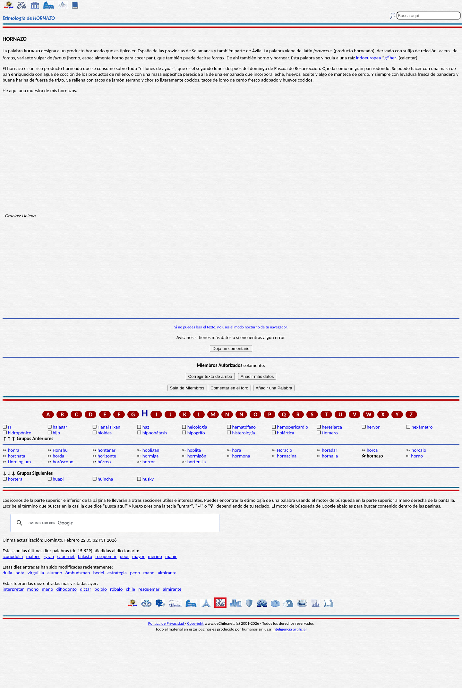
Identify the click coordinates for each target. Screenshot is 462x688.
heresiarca (332, 427)
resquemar (105, 556)
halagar (60, 427)
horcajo (419, 450)
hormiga (150, 456)
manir (171, 556)
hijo (56, 433)
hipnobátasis (154, 433)
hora (236, 450)
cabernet (65, 556)
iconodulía (13, 556)
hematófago (244, 427)
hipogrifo (196, 433)
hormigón (196, 456)
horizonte (107, 456)
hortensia (196, 462)
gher (390, 58)
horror (148, 462)
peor (124, 556)
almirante (167, 573)
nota (19, 573)
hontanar (107, 450)
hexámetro (422, 427)
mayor (138, 556)
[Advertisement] (231, 268)
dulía (7, 573)
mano (149, 573)
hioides (105, 433)
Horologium (19, 462)
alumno (54, 573)
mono (32, 589)
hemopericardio (292, 427)
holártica (285, 433)
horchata (16, 456)
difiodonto (66, 589)
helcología (197, 427)
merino (155, 556)
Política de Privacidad (166, 623)
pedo (135, 573)
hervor (373, 427)
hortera (15, 479)
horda (58, 456)
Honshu (60, 450)
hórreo (104, 462)
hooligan (150, 450)
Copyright (195, 623)
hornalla (330, 456)
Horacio (284, 450)
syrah (49, 556)
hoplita (194, 450)
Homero (330, 433)
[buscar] (114, 523)
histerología (243, 433)
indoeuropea (368, 58)
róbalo (116, 589)
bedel (98, 573)
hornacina (286, 456)
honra (13, 450)
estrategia (117, 573)
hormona (241, 456)
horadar (329, 450)
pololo (100, 589)
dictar (85, 589)
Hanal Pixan (109, 427)
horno (417, 456)
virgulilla (36, 573)
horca (372, 450)
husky (148, 479)
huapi (58, 479)
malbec (33, 556)
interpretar (13, 589)
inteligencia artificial (290, 629)
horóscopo (63, 462)
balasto (85, 556)
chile (130, 589)
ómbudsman (77, 573)
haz (145, 427)
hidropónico (19, 433)
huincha (105, 479)
